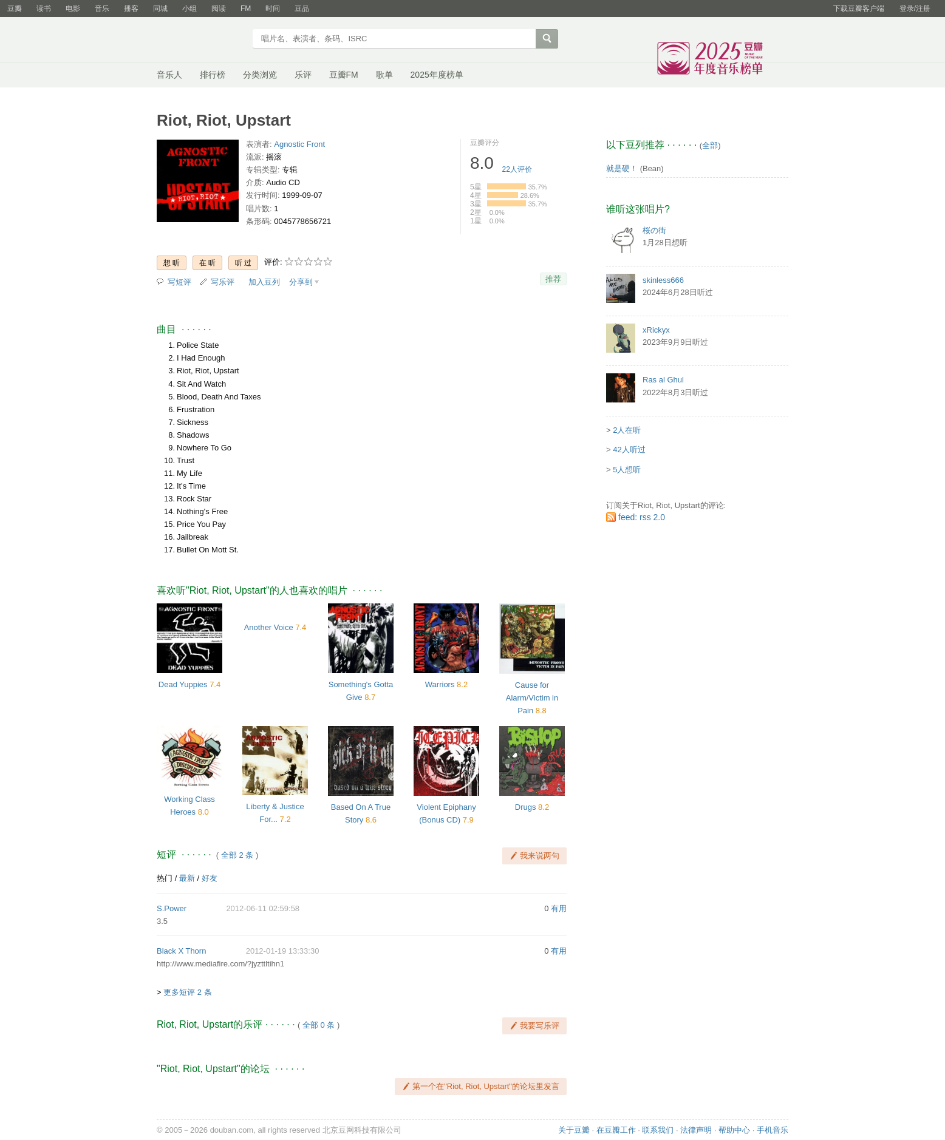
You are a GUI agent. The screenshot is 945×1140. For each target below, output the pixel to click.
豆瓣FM (343, 75)
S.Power (171, 908)
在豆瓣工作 (616, 1130)
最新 (187, 878)
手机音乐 (772, 1130)
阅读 (218, 8)
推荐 (553, 278)
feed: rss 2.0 (641, 517)
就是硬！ (622, 168)
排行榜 (212, 75)
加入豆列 (264, 282)
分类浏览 (260, 75)
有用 (559, 908)
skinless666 (663, 280)
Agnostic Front (299, 144)
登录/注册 (914, 8)
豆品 (302, 8)
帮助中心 (734, 1130)
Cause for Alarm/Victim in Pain (532, 697)
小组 (189, 8)
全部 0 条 (318, 1025)
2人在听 (627, 430)
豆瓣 (14, 8)
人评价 (517, 169)
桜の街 (654, 230)
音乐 (102, 8)
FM (246, 8)
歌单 (384, 75)
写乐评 (222, 282)
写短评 (179, 282)
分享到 (301, 282)
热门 (164, 878)
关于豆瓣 (574, 1130)
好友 (209, 878)
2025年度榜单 (437, 75)
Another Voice (268, 627)
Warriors (440, 684)
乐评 (303, 75)
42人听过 (629, 449)
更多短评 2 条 (187, 992)
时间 (272, 8)
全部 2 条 (237, 855)
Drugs (525, 807)
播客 (131, 8)
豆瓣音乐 (201, 40)
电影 (73, 8)
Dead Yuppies (183, 684)
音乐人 (169, 75)
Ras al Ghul (663, 379)
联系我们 (658, 1130)
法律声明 (696, 1130)
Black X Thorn (181, 950)
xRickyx (656, 329)
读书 (43, 8)
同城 (160, 8)
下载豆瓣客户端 (858, 8)
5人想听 (627, 469)
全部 (710, 145)
